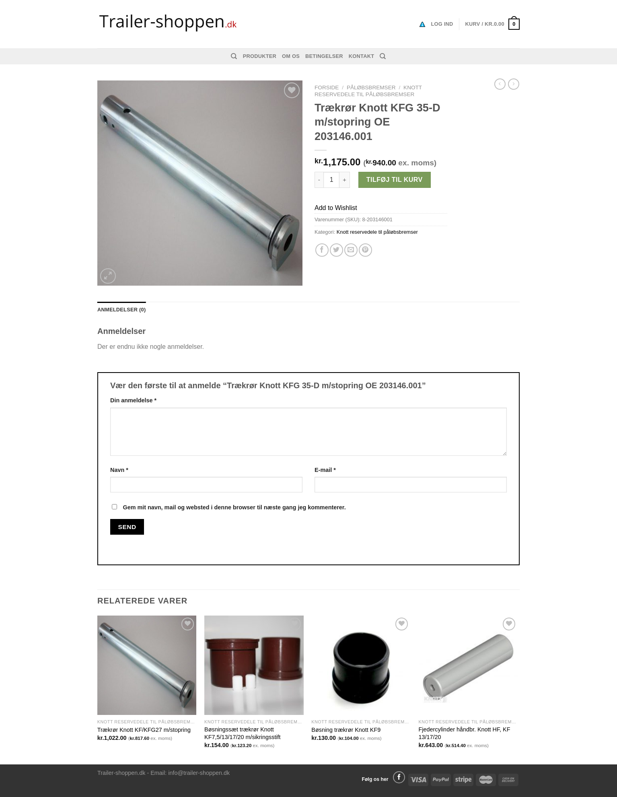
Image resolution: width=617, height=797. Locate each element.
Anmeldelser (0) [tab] (121, 310)
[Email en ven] (351, 250)
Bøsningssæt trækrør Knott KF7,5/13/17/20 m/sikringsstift (242, 733)
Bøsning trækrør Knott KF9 (345, 730)
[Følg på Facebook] (399, 777)
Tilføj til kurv (394, 179)
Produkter (259, 56)
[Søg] (234, 56)
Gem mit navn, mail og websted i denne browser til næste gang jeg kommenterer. (234, 507)
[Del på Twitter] (336, 250)
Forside (327, 87)
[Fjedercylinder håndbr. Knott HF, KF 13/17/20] (468, 665)
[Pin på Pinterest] (365, 250)
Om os (291, 56)
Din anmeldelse (133, 400)
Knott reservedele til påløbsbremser (368, 90)
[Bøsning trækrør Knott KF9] (361, 665)
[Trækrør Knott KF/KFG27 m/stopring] (147, 665)
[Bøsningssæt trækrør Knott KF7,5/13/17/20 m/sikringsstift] (254, 665)
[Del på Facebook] (322, 250)
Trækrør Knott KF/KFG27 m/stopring (144, 730)
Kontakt (361, 56)
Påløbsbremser (371, 87)
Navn (119, 470)
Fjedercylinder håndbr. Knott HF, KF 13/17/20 (464, 733)
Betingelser (324, 56)
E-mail (325, 470)
